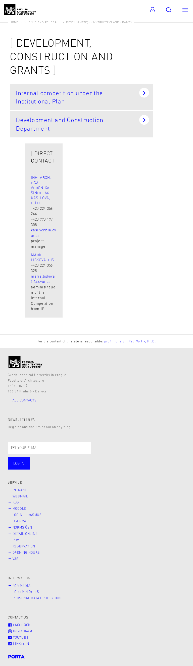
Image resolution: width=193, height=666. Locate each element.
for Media (22, 586)
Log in (18, 463)
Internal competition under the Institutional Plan (82, 96)
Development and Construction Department (82, 123)
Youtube (18, 637)
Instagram (20, 631)
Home (14, 22)
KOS (16, 502)
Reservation (24, 546)
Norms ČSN (22, 527)
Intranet (21, 490)
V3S (16, 559)
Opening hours (26, 552)
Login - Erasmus (27, 515)
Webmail (20, 496)
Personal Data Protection (37, 598)
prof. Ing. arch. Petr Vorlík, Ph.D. (130, 341)
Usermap (21, 521)
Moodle (19, 508)
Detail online (25, 534)
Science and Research (42, 22)
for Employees (26, 592)
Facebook (19, 625)
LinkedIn (18, 644)
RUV (16, 540)
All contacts (25, 400)
